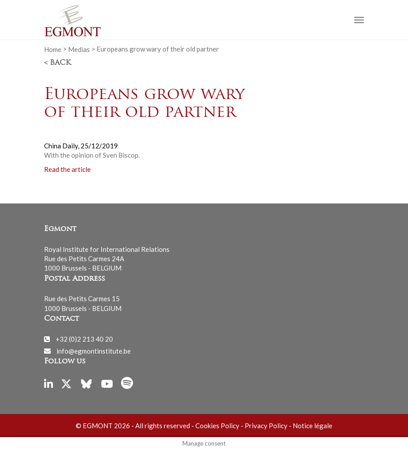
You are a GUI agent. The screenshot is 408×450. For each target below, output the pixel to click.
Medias (79, 49)
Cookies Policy (217, 426)
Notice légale (312, 426)
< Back (57, 63)
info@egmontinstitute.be (94, 350)
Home (52, 49)
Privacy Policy (266, 426)
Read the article (67, 169)
